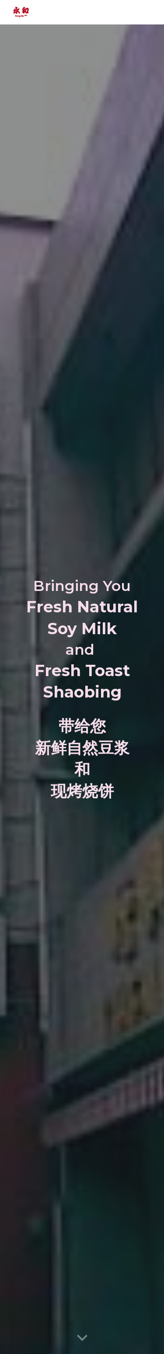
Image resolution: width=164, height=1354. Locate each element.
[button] (82, 1338)
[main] (82, 639)
